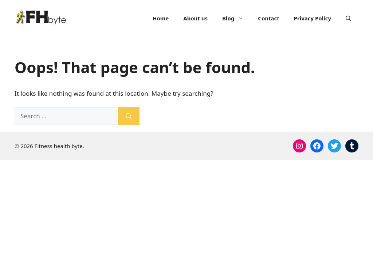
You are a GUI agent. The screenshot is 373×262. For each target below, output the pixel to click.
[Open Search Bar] (348, 18)
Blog (236, 18)
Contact (268, 18)
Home (161, 18)
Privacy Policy (312, 18)
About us (195, 18)
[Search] (129, 116)
